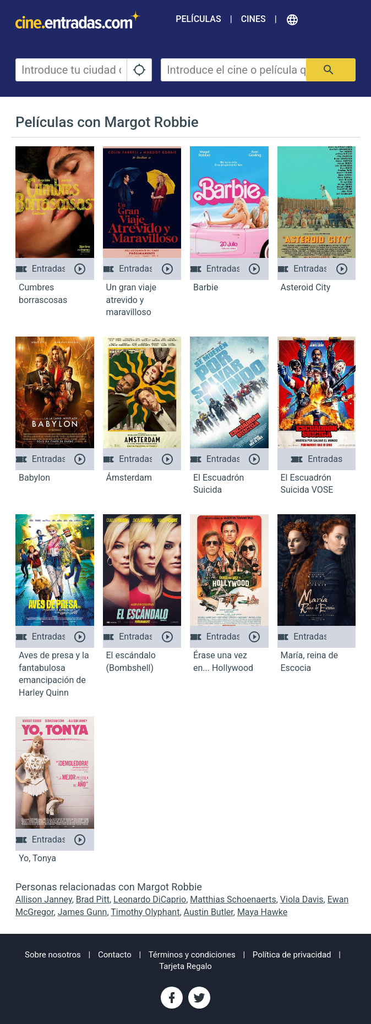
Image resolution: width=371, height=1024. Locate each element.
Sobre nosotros (53, 955)
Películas (198, 19)
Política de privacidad (292, 955)
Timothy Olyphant (145, 912)
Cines (253, 19)
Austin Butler (208, 912)
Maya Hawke (262, 912)
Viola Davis (302, 899)
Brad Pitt (93, 899)
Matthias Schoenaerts (233, 899)
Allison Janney (43, 899)
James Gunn (82, 912)
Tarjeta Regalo (185, 966)
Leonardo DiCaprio (149, 899)
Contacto (115, 955)
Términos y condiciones (192, 955)
